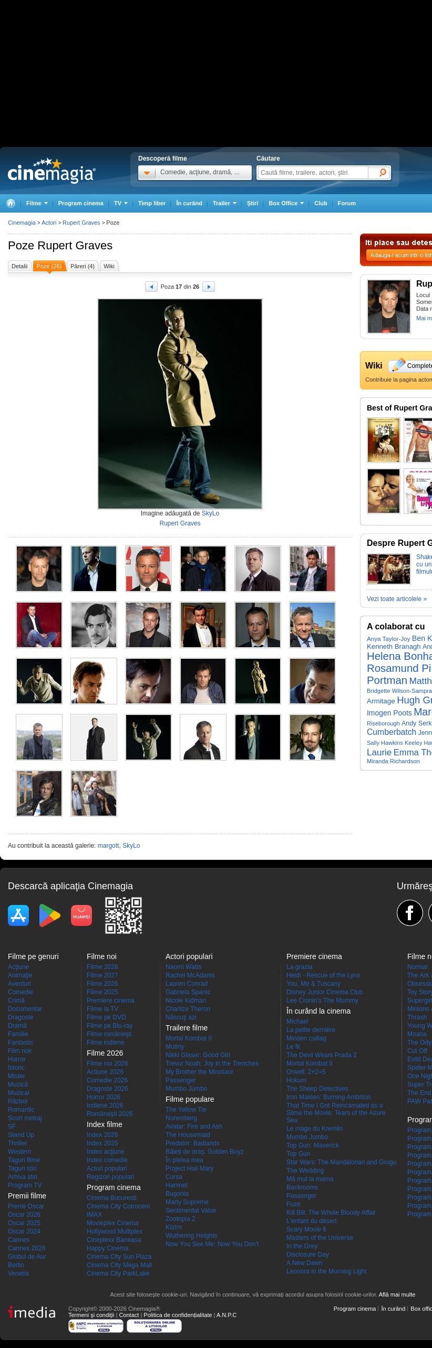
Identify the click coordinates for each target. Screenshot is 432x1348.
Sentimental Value (191, 1210)
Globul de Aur (27, 1256)
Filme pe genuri (33, 956)
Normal (417, 967)
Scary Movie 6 (306, 1229)
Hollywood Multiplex (114, 1231)
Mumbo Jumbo (186, 1088)
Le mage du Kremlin (314, 1128)
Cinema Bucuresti (112, 1198)
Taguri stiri (22, 1168)
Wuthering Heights (192, 1235)
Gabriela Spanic (188, 992)
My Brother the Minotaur (199, 1072)
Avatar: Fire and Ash (194, 1126)
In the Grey (301, 1246)
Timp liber (152, 203)
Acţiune (18, 967)
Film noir (20, 1051)
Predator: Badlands (193, 1143)
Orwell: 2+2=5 (306, 1072)
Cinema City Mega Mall (119, 1265)
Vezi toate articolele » (397, 599)
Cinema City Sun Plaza (119, 1256)
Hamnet (177, 1185)
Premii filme (27, 1196)
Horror (17, 1059)
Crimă (16, 1000)
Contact (129, 1315)
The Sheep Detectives (317, 1088)
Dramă (17, 1025)
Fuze (293, 1204)
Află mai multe (397, 1294)
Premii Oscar (26, 1206)
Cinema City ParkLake (118, 1273)
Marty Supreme (187, 1202)
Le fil (293, 1046)
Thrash (417, 1017)
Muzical (18, 1093)
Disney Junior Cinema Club (324, 992)
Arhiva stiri (22, 1177)
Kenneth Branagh (394, 646)
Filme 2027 (102, 975)
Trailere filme (187, 1028)
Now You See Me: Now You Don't (212, 1244)
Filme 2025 (102, 992)
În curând (189, 203)
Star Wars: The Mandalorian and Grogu (341, 1162)
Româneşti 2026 (109, 1114)
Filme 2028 (102, 967)
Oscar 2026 (24, 1214)
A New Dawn (304, 1263)
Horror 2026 (103, 1097)
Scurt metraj (25, 1118)
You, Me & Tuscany (313, 983)
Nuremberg (181, 1118)
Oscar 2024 (24, 1231)
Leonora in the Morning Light (326, 1271)
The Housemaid (188, 1135)
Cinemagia (22, 222)
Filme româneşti (109, 1034)
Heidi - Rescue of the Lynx (323, 975)
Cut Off (417, 1051)
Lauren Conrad (187, 983)
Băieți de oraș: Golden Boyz (205, 1151)
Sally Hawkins (385, 743)
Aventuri (19, 983)
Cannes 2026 (26, 1248)
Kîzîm (174, 1227)
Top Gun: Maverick (312, 1145)
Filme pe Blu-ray (109, 1025)
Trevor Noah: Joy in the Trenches (212, 1063)
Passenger (181, 1080)
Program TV (25, 1185)
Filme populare (190, 1099)
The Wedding (305, 1170)
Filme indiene (105, 1042)
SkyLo (210, 513)
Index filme (104, 1124)
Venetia (18, 1273)
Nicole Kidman (186, 1000)
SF (12, 1126)
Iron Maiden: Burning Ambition (328, 1097)
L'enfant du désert (311, 1221)
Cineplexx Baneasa (114, 1240)
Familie (18, 1034)
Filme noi (102, 956)
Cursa (174, 1177)
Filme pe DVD (106, 1017)
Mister (16, 1076)
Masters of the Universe (319, 1237)
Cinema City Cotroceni (118, 1206)
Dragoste (21, 1017)
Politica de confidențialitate (177, 1315)
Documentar (25, 1009)
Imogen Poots (389, 713)
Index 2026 (102, 1135)
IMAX (94, 1214)
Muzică (18, 1084)
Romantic (21, 1109)
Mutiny (175, 1046)
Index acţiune (105, 1151)
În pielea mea (184, 1160)
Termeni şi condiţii (91, 1315)
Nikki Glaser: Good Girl (198, 1055)
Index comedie (107, 1160)
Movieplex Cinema (113, 1223)
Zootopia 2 (181, 1219)
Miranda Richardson (393, 761)
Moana (417, 1034)
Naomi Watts (183, 967)
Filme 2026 (102, 983)
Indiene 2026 (105, 1105)
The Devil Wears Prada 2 (321, 1055)
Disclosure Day (307, 1254)
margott (108, 845)
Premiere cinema (111, 1000)
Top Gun (298, 1153)
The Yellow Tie (186, 1109)
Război (17, 1101)
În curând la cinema (318, 1011)
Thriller (17, 1143)
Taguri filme (24, 1160)
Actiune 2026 (105, 1072)
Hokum (296, 1080)
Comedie (20, 992)
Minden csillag (306, 1038)
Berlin (16, 1265)
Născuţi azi (181, 1017)
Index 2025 (102, 1143)
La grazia (299, 967)
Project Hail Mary (189, 1168)
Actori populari (107, 1168)
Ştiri (252, 203)
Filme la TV (102, 1009)
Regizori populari (110, 1177)
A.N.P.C (226, 1315)
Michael (297, 1021)
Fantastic (21, 1042)
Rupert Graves (74, 245)
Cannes (18, 1240)
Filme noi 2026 (107, 1063)
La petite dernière (310, 1030)
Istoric (16, 1067)
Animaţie (20, 975)
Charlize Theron (188, 1009)
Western (19, 1151)
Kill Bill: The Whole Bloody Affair (331, 1212)
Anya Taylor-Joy (388, 638)
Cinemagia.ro (52, 170)
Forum (347, 203)
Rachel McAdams (190, 975)
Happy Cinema (107, 1248)
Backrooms (302, 1187)
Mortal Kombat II (189, 1038)
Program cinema (81, 203)
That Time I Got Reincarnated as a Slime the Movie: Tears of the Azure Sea (336, 1113)
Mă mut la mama (309, 1179)
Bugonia (177, 1193)
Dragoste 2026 (107, 1088)
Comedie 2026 (107, 1080)
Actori (49, 222)
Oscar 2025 (24, 1223)
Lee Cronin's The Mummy (322, 1000)
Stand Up (21, 1135)
